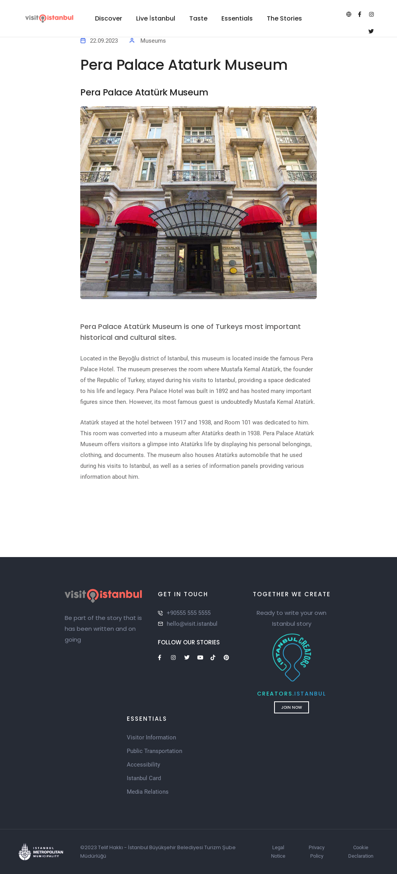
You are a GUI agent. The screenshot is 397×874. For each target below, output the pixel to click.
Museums (153, 40)
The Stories (284, 18)
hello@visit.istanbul (192, 623)
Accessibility (143, 764)
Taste (198, 18)
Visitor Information (151, 737)
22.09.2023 (104, 40)
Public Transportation (154, 751)
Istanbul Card (144, 778)
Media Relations (148, 791)
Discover (108, 18)
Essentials (237, 18)
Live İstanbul (155, 18)
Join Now (288, 707)
